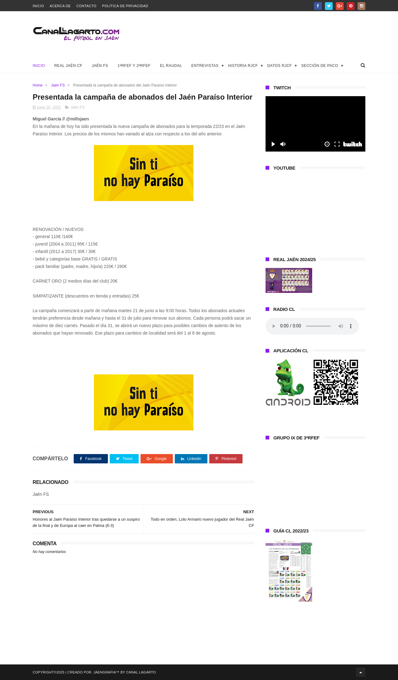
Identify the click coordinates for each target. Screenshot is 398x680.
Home (38, 85)
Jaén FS (100, 65)
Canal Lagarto (141, 672)
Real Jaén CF (68, 65)
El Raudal (171, 65)
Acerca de (60, 6)
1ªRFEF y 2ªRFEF (134, 65)
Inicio (38, 6)
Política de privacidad (125, 6)
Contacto (86, 6)
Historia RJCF (243, 65)
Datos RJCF (279, 65)
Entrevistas (205, 65)
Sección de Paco (319, 65)
